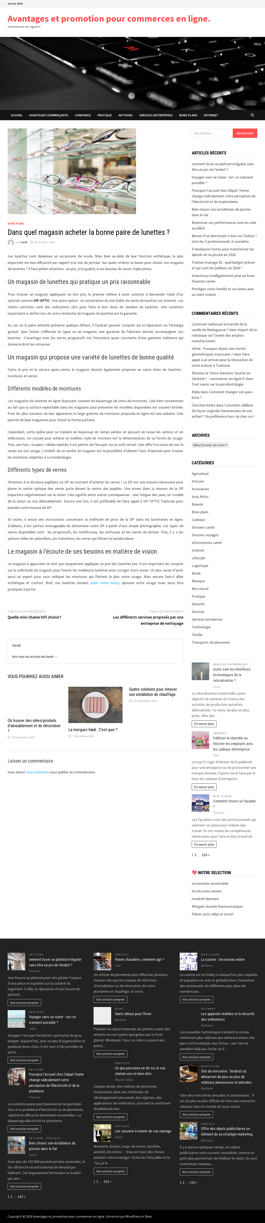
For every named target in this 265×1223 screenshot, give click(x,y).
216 (204, 854)
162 (20, 1196)
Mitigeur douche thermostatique (217, 906)
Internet (211, 115)
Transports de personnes (211, 642)
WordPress (133, 1216)
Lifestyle (198, 558)
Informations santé (207, 542)
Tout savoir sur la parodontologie (217, 384)
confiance (83, 115)
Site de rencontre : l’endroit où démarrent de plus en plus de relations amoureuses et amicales (226, 1077)
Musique (198, 581)
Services (198, 611)
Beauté (197, 504)
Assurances (200, 489)
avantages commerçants (48, 115)
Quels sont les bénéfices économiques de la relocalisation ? (232, 675)
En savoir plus (204, 724)
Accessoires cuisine (206, 891)
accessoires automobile (210, 883)
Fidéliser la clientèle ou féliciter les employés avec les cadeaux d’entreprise (233, 743)
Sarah (23, 242)
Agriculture (200, 473)
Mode (196, 573)
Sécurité (198, 604)
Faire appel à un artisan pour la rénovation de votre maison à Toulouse (222, 360)
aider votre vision (104, 582)
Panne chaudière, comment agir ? (139, 959)
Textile (197, 634)
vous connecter (37, 772)
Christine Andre (203, 405)
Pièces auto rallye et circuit (213, 914)
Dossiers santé (203, 527)
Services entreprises (156, 115)
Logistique (200, 565)
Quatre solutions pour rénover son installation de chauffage (153, 692)
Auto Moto (200, 496)
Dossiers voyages (205, 535)
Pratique (105, 115)
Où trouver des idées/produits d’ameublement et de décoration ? (34, 725)
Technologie (201, 627)
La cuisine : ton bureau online (223, 959)
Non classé (200, 588)
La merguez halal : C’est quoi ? (93, 729)
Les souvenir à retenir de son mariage (143, 1131)
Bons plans (188, 115)
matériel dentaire (205, 898)
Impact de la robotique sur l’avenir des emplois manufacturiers (224, 335)
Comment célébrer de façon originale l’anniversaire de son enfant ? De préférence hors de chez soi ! (223, 411)
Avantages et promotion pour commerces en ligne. (109, 18)
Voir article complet (24, 1003)
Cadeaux (198, 519)
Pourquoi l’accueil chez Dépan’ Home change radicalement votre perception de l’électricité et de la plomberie (223, 196)
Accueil (17, 115)
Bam (148, 1216)
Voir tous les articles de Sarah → (34, 656)
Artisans (125, 115)
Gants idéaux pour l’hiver (133, 1014)
